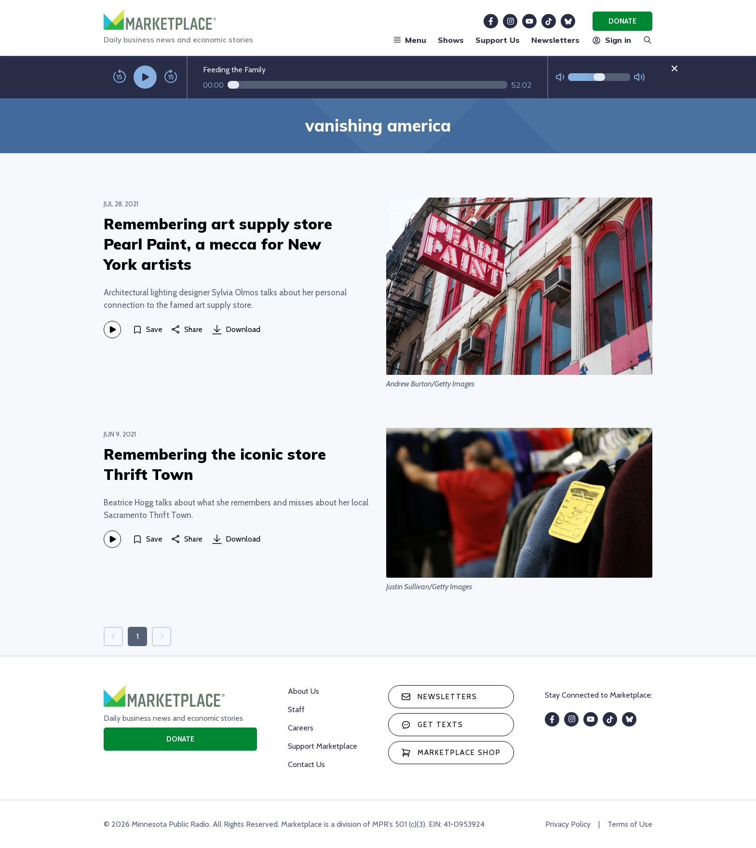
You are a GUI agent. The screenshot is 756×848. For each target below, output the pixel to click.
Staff (296, 709)
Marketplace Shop (451, 752)
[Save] (147, 329)
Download (236, 329)
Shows (451, 40)
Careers (300, 727)
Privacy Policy (568, 824)
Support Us (497, 40)
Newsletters (555, 40)
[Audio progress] (367, 85)
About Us (303, 691)
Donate (622, 21)
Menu (409, 40)
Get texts (432, 724)
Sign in (611, 40)
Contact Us (306, 764)
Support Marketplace (322, 746)
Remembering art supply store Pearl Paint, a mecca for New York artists (218, 244)
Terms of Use (630, 824)
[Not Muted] (560, 77)
